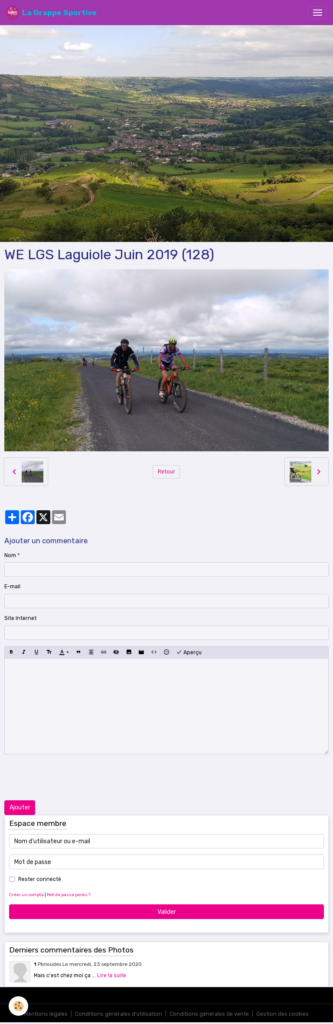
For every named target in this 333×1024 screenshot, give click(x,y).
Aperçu (189, 652)
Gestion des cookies (282, 1014)
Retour (166, 472)
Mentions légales (46, 1014)
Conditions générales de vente (209, 1014)
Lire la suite (111, 975)
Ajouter (20, 807)
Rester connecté (39, 879)
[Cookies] (18, 1006)
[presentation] (70, 777)
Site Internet (20, 618)
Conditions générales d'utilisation (118, 1014)
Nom (10, 555)
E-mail (12, 587)
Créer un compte (26, 894)
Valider (166, 912)
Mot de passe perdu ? (69, 894)
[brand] (51, 12)
